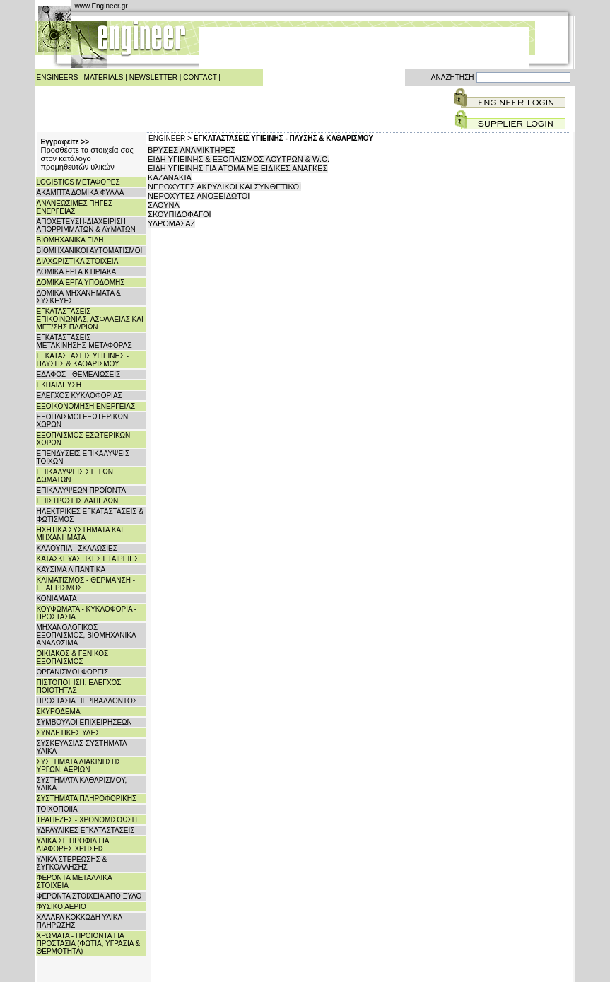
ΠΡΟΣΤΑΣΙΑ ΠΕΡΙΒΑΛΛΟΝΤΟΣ (87, 701)
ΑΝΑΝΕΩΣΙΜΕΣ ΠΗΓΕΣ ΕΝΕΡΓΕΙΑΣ (75, 207)
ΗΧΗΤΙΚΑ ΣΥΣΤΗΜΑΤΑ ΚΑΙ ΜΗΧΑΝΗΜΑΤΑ (80, 534)
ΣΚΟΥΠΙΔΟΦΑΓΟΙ (179, 214)
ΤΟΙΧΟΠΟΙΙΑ (57, 809)
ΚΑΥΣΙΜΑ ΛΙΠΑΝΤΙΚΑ (71, 569)
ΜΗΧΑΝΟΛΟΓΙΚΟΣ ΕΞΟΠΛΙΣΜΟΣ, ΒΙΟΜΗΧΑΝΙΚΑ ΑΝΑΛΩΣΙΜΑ (86, 635)
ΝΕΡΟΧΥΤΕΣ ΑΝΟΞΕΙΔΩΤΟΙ (199, 196)
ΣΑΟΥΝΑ (164, 205)
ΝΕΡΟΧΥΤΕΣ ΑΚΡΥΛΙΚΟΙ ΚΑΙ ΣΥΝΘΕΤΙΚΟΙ (224, 186)
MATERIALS (104, 77)
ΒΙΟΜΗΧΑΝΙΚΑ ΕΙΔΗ (70, 240)
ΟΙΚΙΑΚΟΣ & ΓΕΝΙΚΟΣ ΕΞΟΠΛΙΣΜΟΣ (73, 657)
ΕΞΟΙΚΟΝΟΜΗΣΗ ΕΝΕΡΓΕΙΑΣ (86, 406)
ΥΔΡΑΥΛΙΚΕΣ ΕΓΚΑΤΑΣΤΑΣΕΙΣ (86, 830)
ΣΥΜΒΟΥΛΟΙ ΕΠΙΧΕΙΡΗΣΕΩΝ (84, 722)
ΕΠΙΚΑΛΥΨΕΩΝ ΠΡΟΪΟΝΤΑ (82, 490)
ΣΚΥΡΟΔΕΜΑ (59, 711)
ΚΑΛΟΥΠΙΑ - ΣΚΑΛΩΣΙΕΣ (77, 548)
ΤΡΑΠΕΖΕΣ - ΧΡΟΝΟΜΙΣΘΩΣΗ (87, 820)
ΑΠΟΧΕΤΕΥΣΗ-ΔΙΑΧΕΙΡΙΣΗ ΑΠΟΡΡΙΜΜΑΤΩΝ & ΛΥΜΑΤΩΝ (86, 225)
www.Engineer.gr (101, 6)
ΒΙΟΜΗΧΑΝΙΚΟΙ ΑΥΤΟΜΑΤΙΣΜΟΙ (90, 251)
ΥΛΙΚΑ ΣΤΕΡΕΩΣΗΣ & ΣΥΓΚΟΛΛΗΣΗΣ (72, 863)
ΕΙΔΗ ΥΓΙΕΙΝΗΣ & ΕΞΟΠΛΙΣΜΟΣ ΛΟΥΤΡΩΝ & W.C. (238, 159)
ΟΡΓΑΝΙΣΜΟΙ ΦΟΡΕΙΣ (73, 672)
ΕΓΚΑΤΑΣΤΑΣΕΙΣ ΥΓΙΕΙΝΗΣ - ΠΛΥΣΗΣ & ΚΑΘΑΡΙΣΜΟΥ (83, 360)
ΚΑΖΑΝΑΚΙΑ (170, 177)
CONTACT (199, 77)
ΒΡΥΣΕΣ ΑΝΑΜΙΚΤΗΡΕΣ (191, 150)
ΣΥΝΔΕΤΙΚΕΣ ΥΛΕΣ (68, 733)
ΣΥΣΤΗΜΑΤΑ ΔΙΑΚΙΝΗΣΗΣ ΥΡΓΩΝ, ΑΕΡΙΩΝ (79, 765)
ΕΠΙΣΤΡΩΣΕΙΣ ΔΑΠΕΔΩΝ (78, 501)
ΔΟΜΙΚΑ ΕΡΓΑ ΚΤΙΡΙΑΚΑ (77, 272)
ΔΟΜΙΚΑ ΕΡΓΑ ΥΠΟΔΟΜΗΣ (81, 282)
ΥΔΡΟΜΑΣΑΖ (171, 223)
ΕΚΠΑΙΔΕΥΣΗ (59, 385)
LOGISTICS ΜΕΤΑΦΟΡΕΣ (78, 182)
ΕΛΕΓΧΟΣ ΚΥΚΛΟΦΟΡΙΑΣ (79, 395)
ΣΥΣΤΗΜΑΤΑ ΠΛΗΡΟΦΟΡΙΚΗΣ (87, 798)
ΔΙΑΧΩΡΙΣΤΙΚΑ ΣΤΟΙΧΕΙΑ (78, 261)
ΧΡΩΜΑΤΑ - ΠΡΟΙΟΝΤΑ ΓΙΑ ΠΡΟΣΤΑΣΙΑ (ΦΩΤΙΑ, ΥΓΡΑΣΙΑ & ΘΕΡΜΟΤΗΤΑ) (89, 943)
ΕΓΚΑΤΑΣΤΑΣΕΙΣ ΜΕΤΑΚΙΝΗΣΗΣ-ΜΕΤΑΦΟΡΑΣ (84, 341)
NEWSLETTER (153, 77)
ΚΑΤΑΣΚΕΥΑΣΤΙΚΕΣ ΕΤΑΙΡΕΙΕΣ (88, 559)
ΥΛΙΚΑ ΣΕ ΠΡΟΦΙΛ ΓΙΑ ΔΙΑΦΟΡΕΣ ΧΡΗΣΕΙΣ (73, 845)
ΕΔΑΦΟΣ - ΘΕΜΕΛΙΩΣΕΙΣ (79, 374)
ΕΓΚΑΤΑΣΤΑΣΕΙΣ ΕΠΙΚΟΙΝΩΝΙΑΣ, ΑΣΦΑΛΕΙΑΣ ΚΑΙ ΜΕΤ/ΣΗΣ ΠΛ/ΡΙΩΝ (90, 319)
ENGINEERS (57, 77)
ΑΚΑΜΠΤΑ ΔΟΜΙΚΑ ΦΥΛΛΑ (80, 193)
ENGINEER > (170, 138)
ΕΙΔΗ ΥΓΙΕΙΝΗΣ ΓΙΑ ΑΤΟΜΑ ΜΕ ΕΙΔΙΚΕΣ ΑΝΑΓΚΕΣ (237, 168)
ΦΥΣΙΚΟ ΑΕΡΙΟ (61, 907)
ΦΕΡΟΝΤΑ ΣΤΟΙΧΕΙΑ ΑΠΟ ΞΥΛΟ (89, 896)
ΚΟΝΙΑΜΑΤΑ (57, 598)
